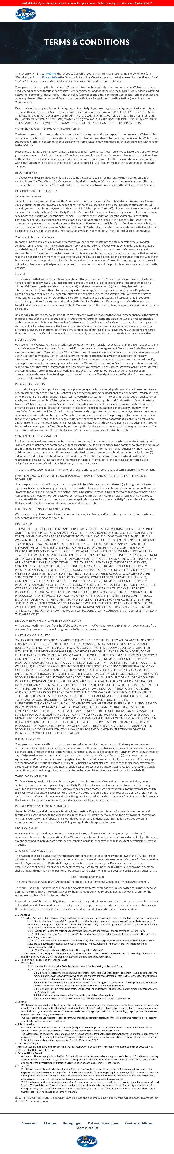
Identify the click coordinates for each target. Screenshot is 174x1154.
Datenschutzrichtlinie (103, 1123)
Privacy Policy (50, 77)
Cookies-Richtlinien (139, 1123)
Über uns (50, 1123)
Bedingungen (72, 1123)
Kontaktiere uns (87, 1128)
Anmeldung (29, 1123)
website (51, 73)
